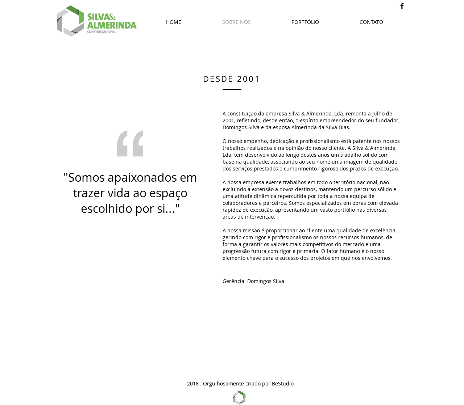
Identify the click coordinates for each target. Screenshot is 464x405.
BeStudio (283, 383)
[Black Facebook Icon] (402, 6)
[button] (305, 22)
